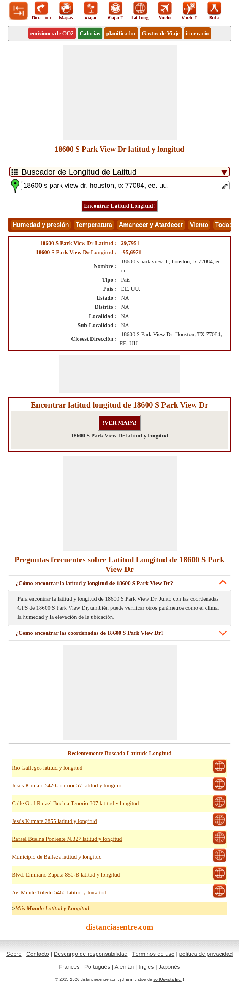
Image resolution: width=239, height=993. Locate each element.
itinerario (197, 33)
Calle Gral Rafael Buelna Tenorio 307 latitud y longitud (75, 803)
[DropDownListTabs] (119, 172)
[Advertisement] (120, 92)
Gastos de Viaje (161, 33)
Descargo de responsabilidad (90, 954)
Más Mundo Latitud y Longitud (52, 908)
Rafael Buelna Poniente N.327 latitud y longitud (67, 839)
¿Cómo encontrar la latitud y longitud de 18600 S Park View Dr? (94, 583)
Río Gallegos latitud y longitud (47, 768)
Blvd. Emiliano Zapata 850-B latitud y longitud (66, 875)
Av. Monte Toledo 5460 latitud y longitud (59, 892)
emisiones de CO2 (52, 33)
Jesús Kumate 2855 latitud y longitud (54, 821)
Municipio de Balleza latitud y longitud (56, 857)
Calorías (90, 33)
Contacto (37, 954)
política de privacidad (206, 954)
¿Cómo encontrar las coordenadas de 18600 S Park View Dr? (90, 633)
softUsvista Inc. (167, 979)
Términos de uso (153, 954)
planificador (121, 33)
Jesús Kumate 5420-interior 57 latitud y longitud (67, 785)
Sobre (14, 954)
